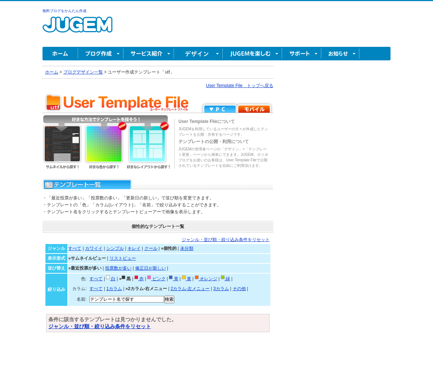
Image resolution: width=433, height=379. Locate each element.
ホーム (60, 53)
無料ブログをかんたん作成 (64, 11)
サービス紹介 (148, 53)
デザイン (198, 53)
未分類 (186, 248)
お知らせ (340, 53)
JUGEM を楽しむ (252, 53)
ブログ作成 (100, 53)
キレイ (134, 248)
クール (151, 248)
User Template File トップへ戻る (239, 85)
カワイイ (94, 248)
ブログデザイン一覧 (83, 72)
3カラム (221, 288)
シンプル (115, 248)
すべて (74, 248)
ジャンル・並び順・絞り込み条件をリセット (226, 239)
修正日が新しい (150, 268)
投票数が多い (118, 268)
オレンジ (206, 278)
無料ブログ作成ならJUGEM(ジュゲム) (77, 28)
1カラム (114, 288)
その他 (239, 288)
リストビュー (123, 258)
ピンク (156, 278)
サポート (301, 53)
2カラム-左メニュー (190, 288)
